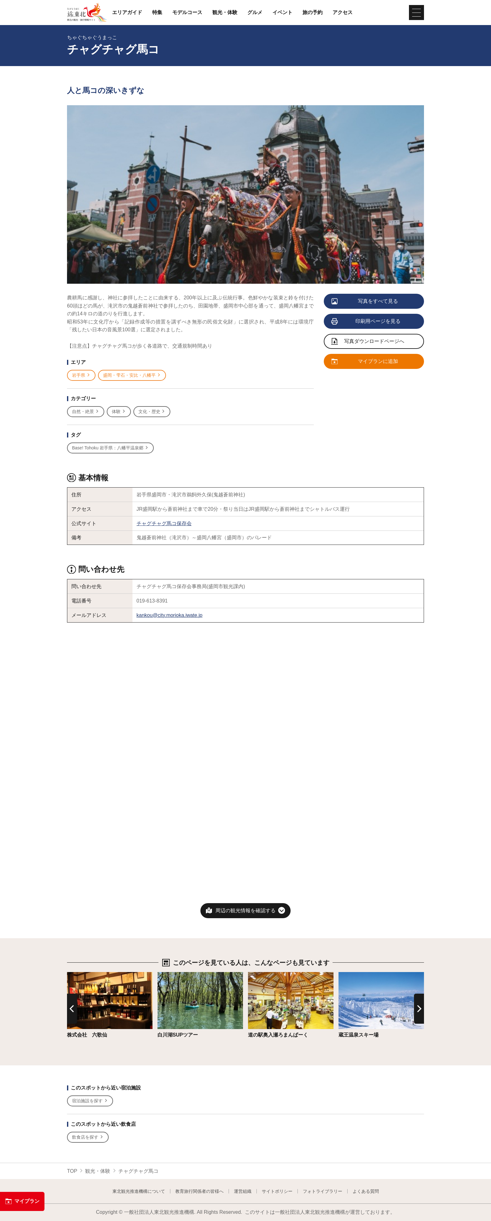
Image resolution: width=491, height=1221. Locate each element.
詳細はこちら (82, 975)
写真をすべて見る (365, 301)
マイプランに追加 (365, 362)
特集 (157, 12)
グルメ (254, 12)
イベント (282, 12)
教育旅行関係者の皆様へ (199, 1191)
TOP (72, 1171)
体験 (119, 411)
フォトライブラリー (322, 1191)
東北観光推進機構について (138, 1191)
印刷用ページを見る (366, 321)
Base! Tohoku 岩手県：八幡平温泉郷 (110, 448)
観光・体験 (224, 12)
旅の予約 (312, 12)
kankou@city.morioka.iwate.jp (170, 615)
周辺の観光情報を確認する (245, 910)
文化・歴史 (152, 411)
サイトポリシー (277, 1191)
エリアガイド (127, 12)
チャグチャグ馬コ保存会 (164, 523)
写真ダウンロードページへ (368, 342)
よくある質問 (366, 1191)
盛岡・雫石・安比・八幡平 (132, 375)
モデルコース (187, 12)
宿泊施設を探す (90, 1101)
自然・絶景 (85, 411)
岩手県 (81, 375)
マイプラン (22, 1201)
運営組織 (242, 1191)
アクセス (343, 12)
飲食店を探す (88, 1137)
